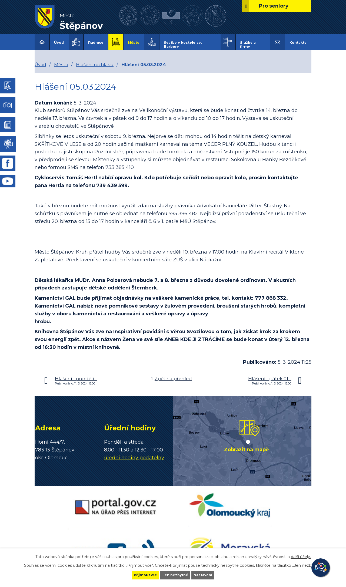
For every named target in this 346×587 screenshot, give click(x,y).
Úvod (59, 43)
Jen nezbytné (175, 574)
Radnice (96, 43)
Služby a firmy (248, 45)
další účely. (301, 555)
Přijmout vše (136, 574)
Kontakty (298, 43)
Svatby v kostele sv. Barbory (183, 45)
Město (133, 43)
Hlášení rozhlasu (95, 60)
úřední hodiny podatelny (134, 454)
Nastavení (212, 574)
